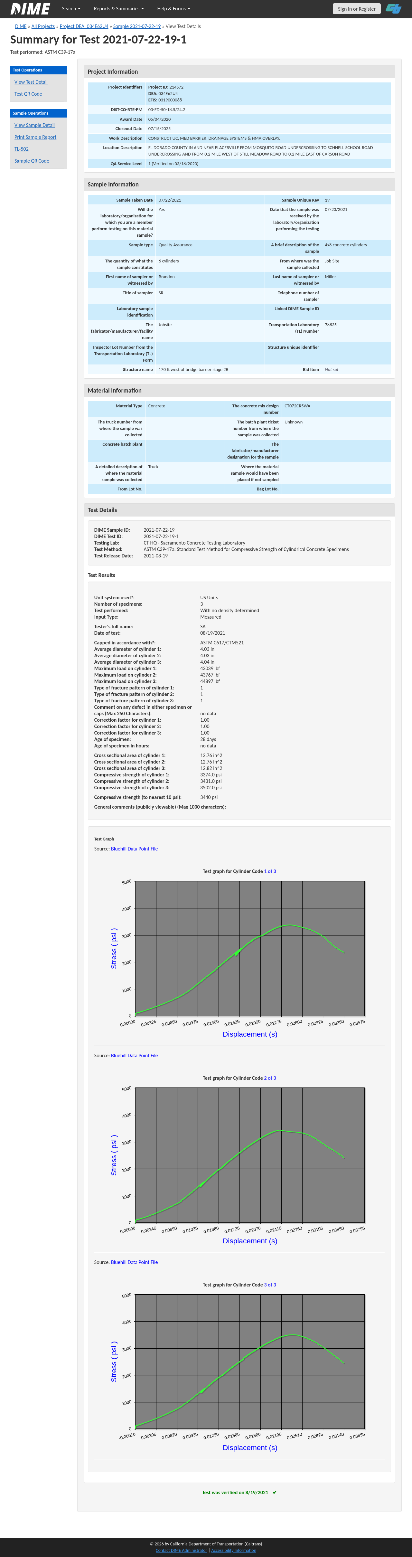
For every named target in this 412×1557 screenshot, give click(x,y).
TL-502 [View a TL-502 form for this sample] (21, 149)
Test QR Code (28, 94)
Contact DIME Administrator (181, 1550)
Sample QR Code (31, 161)
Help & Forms (173, 8)
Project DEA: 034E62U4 (84, 26)
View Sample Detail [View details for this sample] (34, 125)
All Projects (43, 26)
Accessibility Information (233, 1550)
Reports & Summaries (119, 8)
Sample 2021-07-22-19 (137, 26)
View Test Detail (31, 82)
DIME (20, 26)
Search (71, 8)
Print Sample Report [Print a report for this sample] (35, 137)
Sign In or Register (357, 9)
